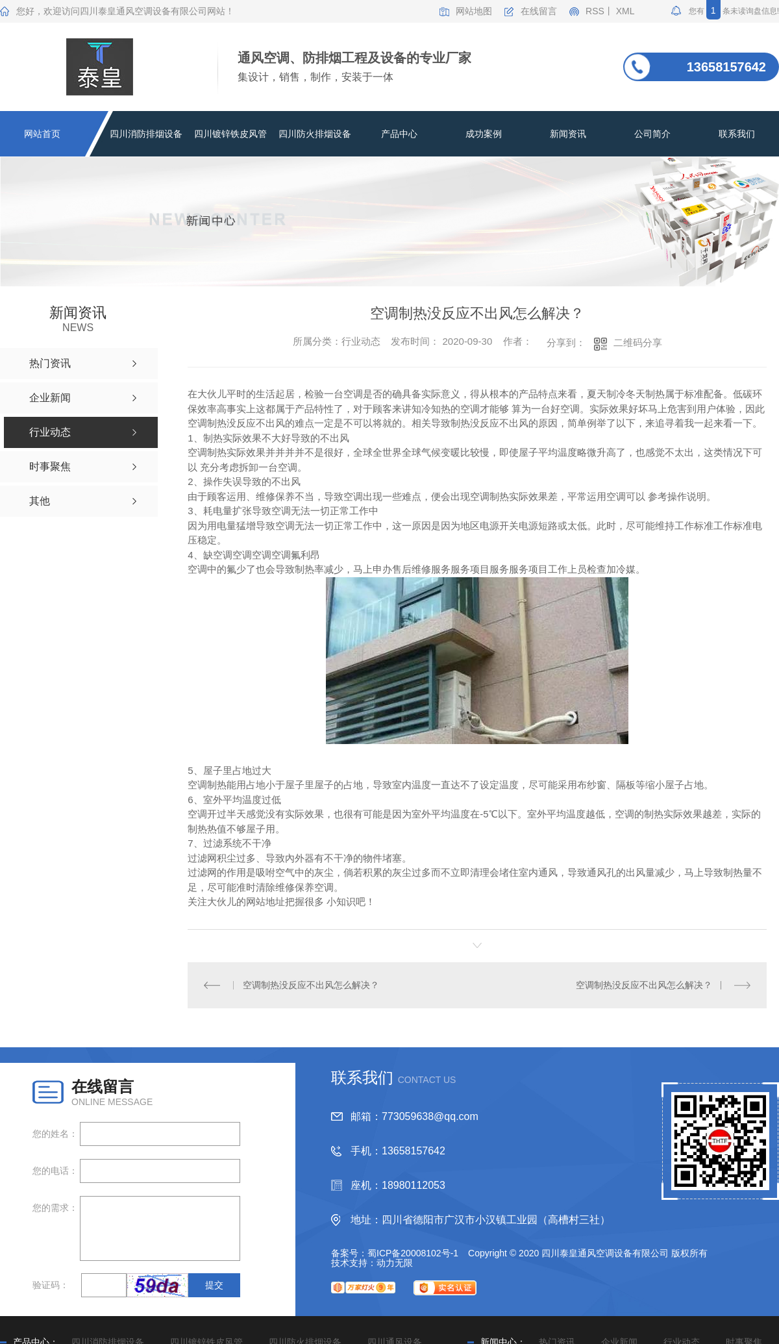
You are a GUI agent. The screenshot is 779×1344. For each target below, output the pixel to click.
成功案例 (483, 134)
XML (625, 11)
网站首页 (42, 134)
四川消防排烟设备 (146, 134)
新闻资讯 (568, 134)
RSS (595, 11)
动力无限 (395, 1262)
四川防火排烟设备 (314, 134)
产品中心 (399, 134)
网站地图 (474, 11)
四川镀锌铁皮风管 (230, 134)
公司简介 (652, 134)
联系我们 (737, 134)
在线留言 (539, 11)
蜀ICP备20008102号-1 (412, 1252)
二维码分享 (637, 342)
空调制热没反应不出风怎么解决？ (311, 984)
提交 (214, 1284)
